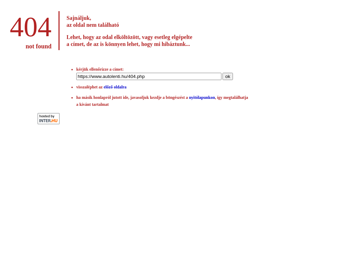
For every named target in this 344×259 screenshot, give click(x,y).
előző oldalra (115, 87)
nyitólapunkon (202, 97)
